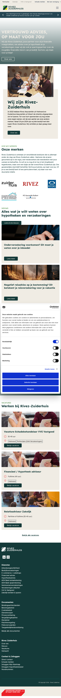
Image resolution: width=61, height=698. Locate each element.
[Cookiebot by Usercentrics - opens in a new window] (50, 307)
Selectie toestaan (30, 382)
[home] (12, 8)
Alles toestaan (30, 375)
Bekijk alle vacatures (30, 535)
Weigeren (30, 389)
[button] (57, 7)
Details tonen (49, 369)
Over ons (8, 59)
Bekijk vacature (13, 445)
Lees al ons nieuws (11, 223)
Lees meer (11, 259)
